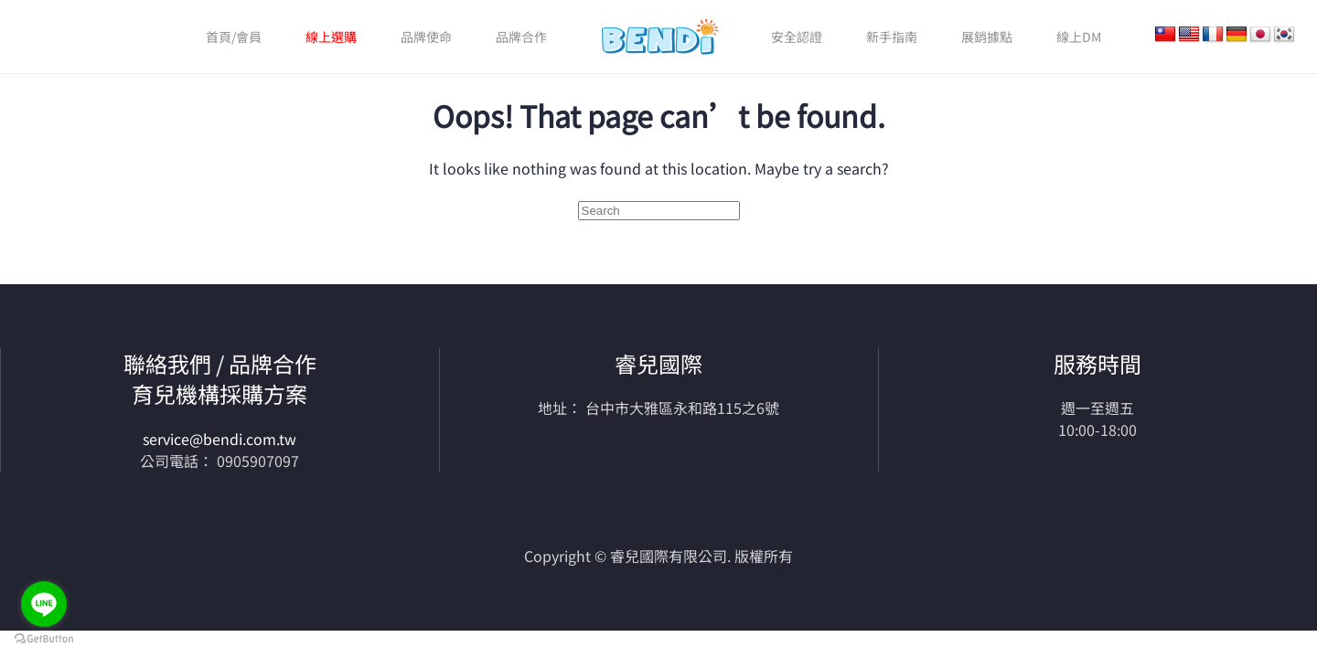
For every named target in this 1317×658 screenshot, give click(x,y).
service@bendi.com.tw (219, 439)
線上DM (1078, 36)
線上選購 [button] (331, 36)
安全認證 (796, 36)
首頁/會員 (234, 36)
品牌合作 (521, 36)
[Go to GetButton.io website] (44, 639)
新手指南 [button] (891, 36)
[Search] (659, 210)
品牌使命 (426, 36)
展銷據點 (986, 36)
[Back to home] (659, 36)
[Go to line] (44, 604)
